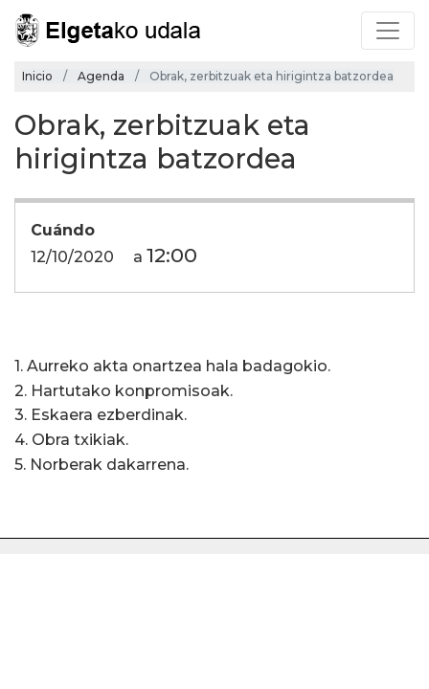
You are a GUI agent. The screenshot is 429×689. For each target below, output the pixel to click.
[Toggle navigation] (388, 30)
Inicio (37, 76)
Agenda (101, 76)
